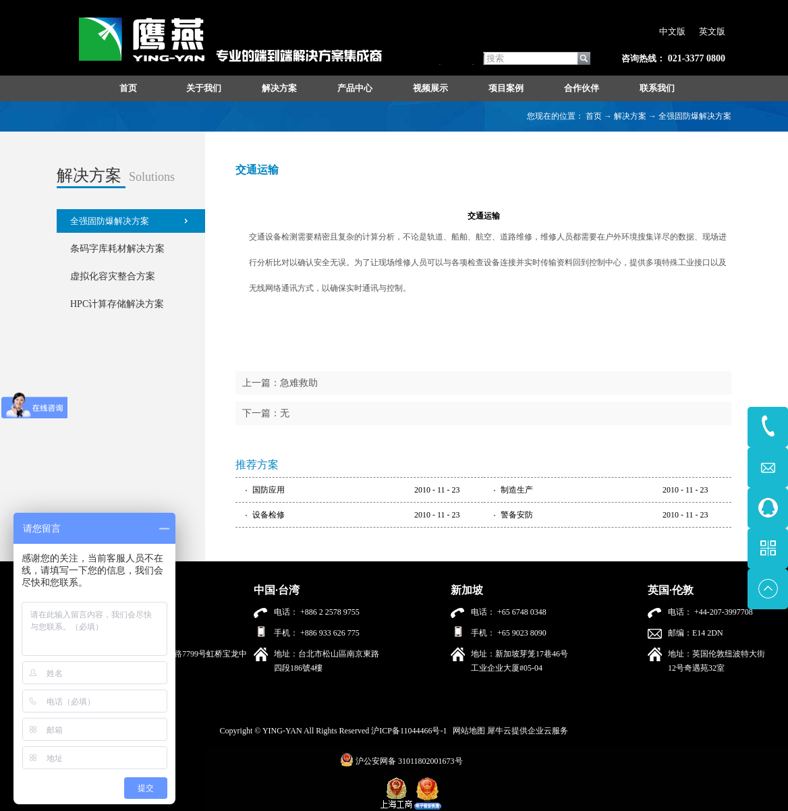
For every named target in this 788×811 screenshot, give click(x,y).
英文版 (712, 31)
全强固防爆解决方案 (694, 116)
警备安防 (517, 515)
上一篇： (280, 383)
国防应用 (268, 490)
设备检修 (268, 515)
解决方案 (630, 116)
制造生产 (517, 490)
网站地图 (467, 730)
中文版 (672, 31)
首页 (128, 88)
